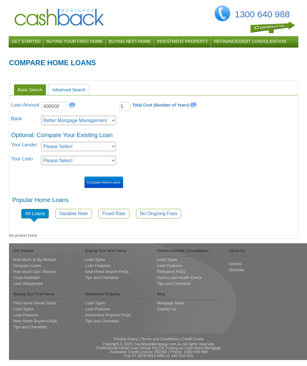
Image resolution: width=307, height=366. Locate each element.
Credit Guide (193, 339)
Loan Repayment (28, 283)
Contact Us (166, 309)
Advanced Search (68, 89)
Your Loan (22, 158)
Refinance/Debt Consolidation (183, 250)
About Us (237, 250)
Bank (16, 118)
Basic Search (30, 89)
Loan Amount (25, 104)
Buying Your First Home (34, 294)
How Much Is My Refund (34, 259)
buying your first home (74, 41)
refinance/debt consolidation (250, 41)
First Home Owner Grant (34, 303)
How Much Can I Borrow (34, 271)
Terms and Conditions (160, 339)
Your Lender (24, 144)
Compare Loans (27, 265)
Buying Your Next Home (106, 250)
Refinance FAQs (171, 271)
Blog (161, 294)
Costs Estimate (26, 277)
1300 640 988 (262, 14)
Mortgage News (170, 303)
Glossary (236, 270)
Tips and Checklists (102, 277)
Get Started (23, 250)
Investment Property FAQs (108, 315)
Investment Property (102, 294)
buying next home (130, 41)
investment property (182, 41)
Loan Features (98, 265)
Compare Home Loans (103, 182)
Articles (235, 264)
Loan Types (95, 259)
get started (26, 41)
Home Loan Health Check (179, 277)
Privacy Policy (126, 339)
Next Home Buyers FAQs (107, 271)
